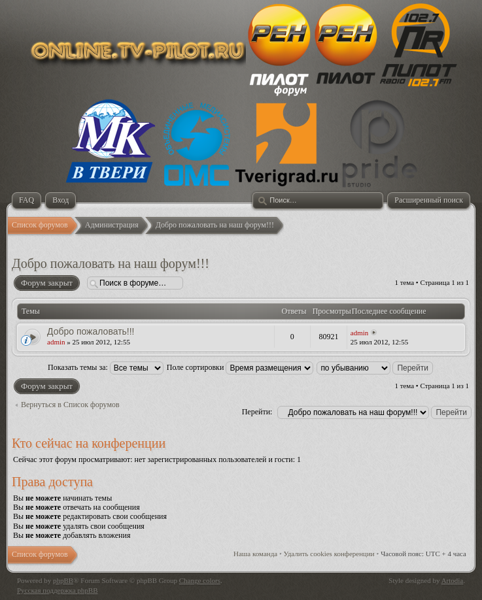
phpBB (63, 580)
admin (56, 342)
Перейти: (257, 411)
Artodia (452, 580)
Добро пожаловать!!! (91, 331)
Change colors (199, 580)
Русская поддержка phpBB (57, 590)
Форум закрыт (46, 283)
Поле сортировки (240, 367)
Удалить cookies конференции (329, 554)
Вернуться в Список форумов (70, 404)
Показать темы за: (106, 367)
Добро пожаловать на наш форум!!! (110, 263)
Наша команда (255, 554)
